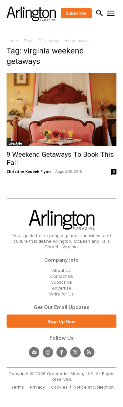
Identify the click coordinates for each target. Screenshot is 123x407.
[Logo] (31, 14)
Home (12, 41)
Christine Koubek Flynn (29, 171)
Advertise (61, 288)
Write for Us (61, 293)
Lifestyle (15, 143)
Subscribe (61, 282)
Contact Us (61, 276)
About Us (61, 270)
